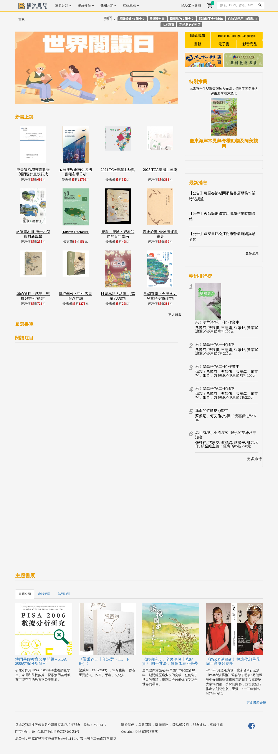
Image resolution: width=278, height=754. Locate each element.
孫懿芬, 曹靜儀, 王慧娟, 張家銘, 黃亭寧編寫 (226, 330)
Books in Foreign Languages (237, 35)
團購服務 (197, 36)
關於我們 (127, 725)
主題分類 (63, 5)
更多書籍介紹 (256, 702)
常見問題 (144, 725)
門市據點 (199, 725)
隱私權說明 (180, 725)
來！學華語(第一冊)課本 (215, 345)
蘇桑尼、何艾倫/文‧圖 (213, 416)
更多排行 (254, 459)
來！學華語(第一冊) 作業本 (217, 322)
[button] (27, 70)
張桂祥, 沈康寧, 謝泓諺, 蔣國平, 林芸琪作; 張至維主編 (226, 444)
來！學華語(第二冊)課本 (215, 388)
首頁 (21, 19)
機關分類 (108, 5)
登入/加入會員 (191, 5)
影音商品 (249, 44)
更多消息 (251, 253)
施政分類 (86, 5)
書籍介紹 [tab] (25, 594)
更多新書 (174, 315)
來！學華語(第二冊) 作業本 (217, 366)
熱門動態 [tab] (64, 594)
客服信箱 (216, 725)
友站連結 (131, 5)
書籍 (197, 44)
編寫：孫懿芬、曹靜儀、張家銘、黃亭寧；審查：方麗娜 (226, 374)
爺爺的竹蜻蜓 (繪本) (211, 410)
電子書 (223, 44)
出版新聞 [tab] (44, 594)
